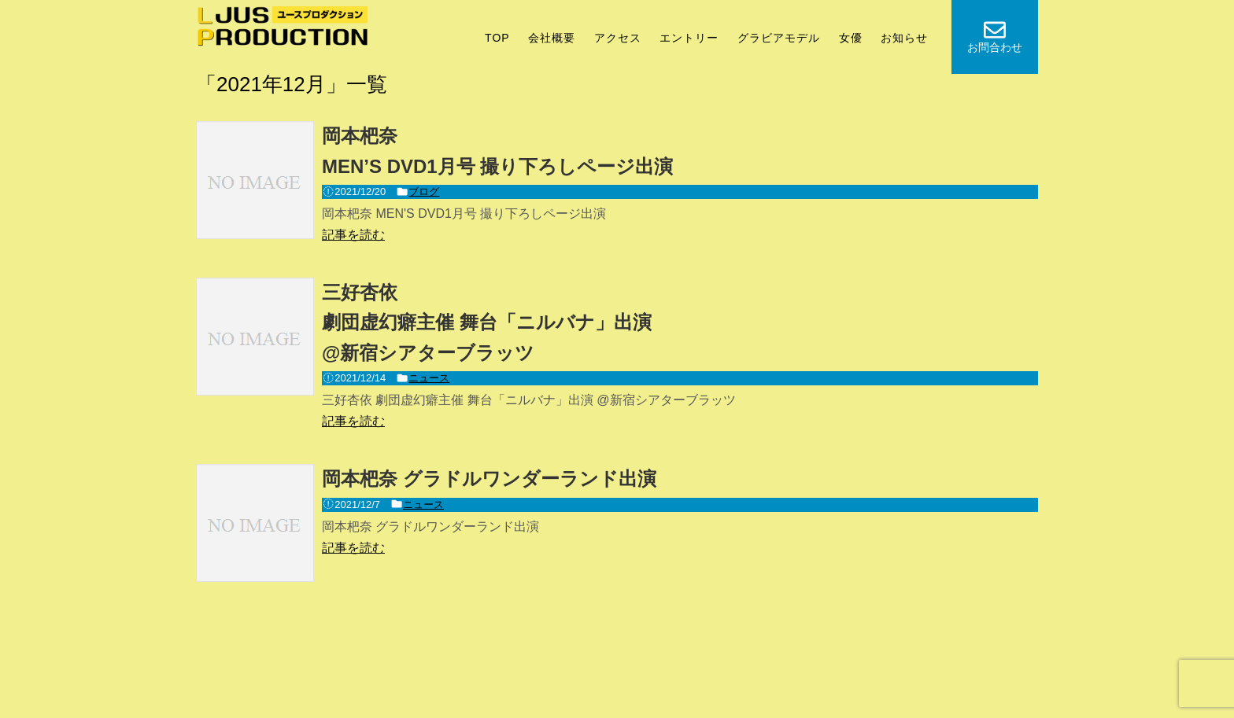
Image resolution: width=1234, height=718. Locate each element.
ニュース (428, 378)
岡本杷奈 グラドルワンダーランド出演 (489, 478)
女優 (851, 37)
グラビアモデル (778, 37)
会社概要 (551, 37)
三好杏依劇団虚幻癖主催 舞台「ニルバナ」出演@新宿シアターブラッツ (487, 322)
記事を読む (353, 234)
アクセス (617, 37)
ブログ (423, 191)
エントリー (689, 37)
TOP (497, 37)
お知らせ (904, 37)
